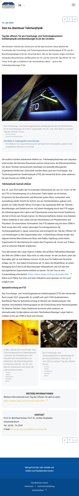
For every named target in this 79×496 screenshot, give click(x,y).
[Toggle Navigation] (73, 5)
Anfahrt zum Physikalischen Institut (39, 471)
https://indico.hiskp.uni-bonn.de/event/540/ (50, 274)
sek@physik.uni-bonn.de (39, 467)
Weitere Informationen (39, 393)
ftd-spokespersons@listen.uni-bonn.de (29, 429)
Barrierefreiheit (39, 490)
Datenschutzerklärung (46, 486)
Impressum (29, 486)
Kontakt (39, 414)
